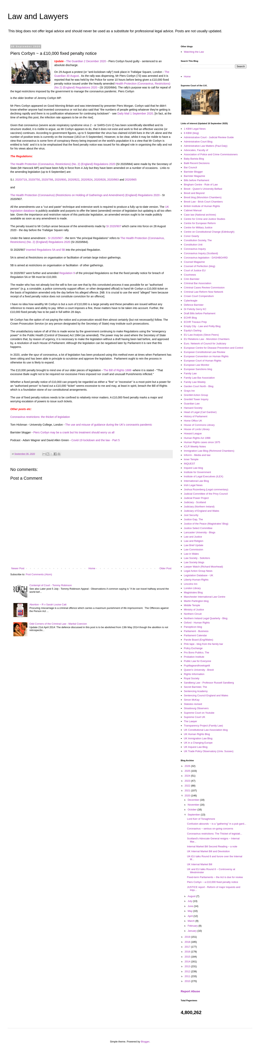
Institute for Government (197, 472)
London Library (192, 588)
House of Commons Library (199, 424)
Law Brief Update (193, 545)
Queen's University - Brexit (199, 669)
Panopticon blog (193, 626)
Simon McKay (191, 699)
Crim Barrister (191, 279)
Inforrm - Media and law (197, 455)
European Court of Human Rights (202, 360)
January (192, 930)
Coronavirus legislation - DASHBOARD (206, 257)
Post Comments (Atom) (39, 574)
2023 (188, 780)
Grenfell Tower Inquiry (196, 399)
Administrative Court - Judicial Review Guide (209, 137)
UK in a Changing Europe (198, 742)
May (190, 911)
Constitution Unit (193, 244)
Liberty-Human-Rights (196, 579)
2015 (188, 956)
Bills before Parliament (196, 180)
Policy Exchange (193, 648)
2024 (188, 775)
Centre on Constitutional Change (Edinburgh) (209, 231)
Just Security (191, 515)
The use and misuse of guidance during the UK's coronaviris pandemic (108, 424)
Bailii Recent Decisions (196, 163)
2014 (188, 961)
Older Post (165, 568)
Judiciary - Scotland (195, 502)
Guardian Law (192, 403)
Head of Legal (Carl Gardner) (200, 412)
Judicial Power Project (196, 498)
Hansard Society (193, 407)
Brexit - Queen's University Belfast (203, 188)
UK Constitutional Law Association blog (206, 729)
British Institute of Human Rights (202, 206)
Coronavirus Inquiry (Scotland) (201, 253)
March (191, 920)
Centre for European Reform (200, 223)
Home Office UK (193, 420)
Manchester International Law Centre (204, 596)
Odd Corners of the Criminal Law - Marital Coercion (58, 623)
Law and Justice (193, 536)
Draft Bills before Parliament (199, 313)
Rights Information (194, 674)
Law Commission (193, 549)
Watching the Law (194, 51)
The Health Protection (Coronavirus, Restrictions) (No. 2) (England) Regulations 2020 (62, 164)
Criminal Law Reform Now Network (203, 291)
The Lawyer (190, 721)
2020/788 (47, 179)
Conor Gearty (191, 236)
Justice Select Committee (198, 528)
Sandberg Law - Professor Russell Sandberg (209, 682)
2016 (188, 951)
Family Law (190, 373)
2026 (188, 766)
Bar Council (190, 167)
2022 (188, 785)
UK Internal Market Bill (199, 864)
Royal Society (191, 678)
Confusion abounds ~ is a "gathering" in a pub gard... (216, 823)
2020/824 (86, 179)
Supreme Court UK (194, 717)
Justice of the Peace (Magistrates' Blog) (206, 523)
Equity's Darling (192, 330)
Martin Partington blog (196, 601)
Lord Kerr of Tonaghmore (201, 818)
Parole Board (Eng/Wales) (198, 639)
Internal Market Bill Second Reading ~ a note (212, 846)
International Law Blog (196, 480)
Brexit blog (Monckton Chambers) (203, 197)
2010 (188, 981)
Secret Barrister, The (195, 686)
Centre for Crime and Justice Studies (204, 218)
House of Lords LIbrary (196, 429)
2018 (188, 941)
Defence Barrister (193, 304)
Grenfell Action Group (196, 395)
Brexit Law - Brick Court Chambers (203, 201)
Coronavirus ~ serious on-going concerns (210, 828)
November (194, 804)
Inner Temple (191, 459)
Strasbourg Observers (196, 708)
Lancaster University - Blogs (199, 532)
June (191, 906)
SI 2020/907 (113, 226)
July (190, 901)
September (194, 814)
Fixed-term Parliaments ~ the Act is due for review (215, 877)
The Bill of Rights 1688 (117, 370)
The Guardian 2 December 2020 (86, 61)
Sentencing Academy (196, 691)
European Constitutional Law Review (204, 352)
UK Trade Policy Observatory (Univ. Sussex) (208, 751)
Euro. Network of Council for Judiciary (205, 343)
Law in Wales (191, 553)
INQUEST (189, 463)
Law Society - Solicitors (197, 558)
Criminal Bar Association (197, 283)
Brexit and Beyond (194, 193)
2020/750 (34, 179)
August (192, 896)
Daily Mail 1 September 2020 (135, 113)
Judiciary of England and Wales (201, 510)
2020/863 (113, 179)
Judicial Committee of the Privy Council (206, 493)
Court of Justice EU (195, 270)
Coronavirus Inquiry (195, 248)
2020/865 (131, 179)
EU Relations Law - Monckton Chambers (206, 339)
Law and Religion (193, 540)
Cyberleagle (190, 300)
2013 (188, 966)
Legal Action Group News (198, 570)
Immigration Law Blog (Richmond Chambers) (209, 450)
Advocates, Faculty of (196, 150)
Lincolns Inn (190, 583)
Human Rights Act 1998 (197, 437)
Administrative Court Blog (198, 141)
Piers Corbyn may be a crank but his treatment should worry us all (73, 432)
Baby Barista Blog (194, 158)
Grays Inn (189, 390)
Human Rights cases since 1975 (202, 442)
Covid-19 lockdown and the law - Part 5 (95, 440)
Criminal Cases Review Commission (204, 287)
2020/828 (100, 179)
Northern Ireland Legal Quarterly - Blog (205, 618)
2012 (188, 971)
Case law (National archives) (200, 214)
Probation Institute (194, 656)
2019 (188, 936)
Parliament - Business (196, 631)
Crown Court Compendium (199, 296)
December (194, 799)
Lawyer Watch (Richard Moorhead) (203, 566)
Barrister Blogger (193, 171)
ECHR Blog (190, 317)
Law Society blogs (194, 562)
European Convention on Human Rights (206, 356)
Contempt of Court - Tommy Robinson (50, 585)
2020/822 (73, 179)
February (193, 925)
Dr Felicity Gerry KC (195, 309)
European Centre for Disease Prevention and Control (213, 347)
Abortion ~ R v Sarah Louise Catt (47, 604)
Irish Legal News (193, 485)
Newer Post (17, 568)
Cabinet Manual (193, 210)
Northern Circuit (193, 613)
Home (92, 568)
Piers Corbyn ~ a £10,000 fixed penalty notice (212, 882)
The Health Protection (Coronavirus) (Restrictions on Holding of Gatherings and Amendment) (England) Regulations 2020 (85, 195)
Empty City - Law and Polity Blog (202, 326)
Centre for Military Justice (198, 227)
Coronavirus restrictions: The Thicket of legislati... (214, 833)
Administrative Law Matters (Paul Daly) (205, 145)
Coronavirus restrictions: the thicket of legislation (40, 416)
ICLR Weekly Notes (195, 446)
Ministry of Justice (194, 609)
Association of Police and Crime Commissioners (211, 154)
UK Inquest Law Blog (195, 746)
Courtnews (190, 274)
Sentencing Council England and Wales (206, 695)
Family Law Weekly (195, 382)
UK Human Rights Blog (197, 734)
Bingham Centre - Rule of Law (201, 184)
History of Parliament (195, 416)
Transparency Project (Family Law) (203, 725)
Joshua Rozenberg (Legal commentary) (206, 489)
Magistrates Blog (193, 592)
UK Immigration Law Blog (198, 738)
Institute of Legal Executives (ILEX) (203, 476)
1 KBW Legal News (195, 128)
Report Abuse (190, 991)
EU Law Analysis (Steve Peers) (201, 334)
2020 (188, 795)
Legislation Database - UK (198, 575)
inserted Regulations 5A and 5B (45, 249)
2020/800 (60, 179)
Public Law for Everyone (197, 661)
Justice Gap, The (193, 519)
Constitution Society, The (198, 240)
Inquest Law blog (193, 467)
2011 (188, 976)
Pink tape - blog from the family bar (203, 643)
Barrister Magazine (194, 176)
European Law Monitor (196, 364)
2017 (188, 946)
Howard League (193, 433)
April (191, 916)
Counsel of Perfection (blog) (199, 266)
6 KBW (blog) (191, 133)
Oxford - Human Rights (197, 622)
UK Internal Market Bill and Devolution (208, 851)
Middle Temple (192, 605)
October (192, 809)
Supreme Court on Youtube (199, 712)
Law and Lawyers (38, 16)
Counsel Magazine (194, 261)
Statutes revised (193, 704)
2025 (188, 770)
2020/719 (21, 179)
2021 (188, 790)
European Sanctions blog (198, 369)
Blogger (145, 1041)
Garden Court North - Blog (198, 386)
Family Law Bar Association (199, 377)
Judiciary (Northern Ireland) (199, 506)
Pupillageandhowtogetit (197, 665)
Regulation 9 (67, 273)
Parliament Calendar (195, 635)
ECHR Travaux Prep (195, 321)
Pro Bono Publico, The (196, 652)
